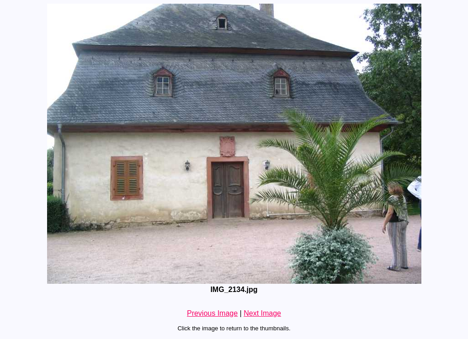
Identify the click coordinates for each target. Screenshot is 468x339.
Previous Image (212, 313)
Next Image (262, 313)
